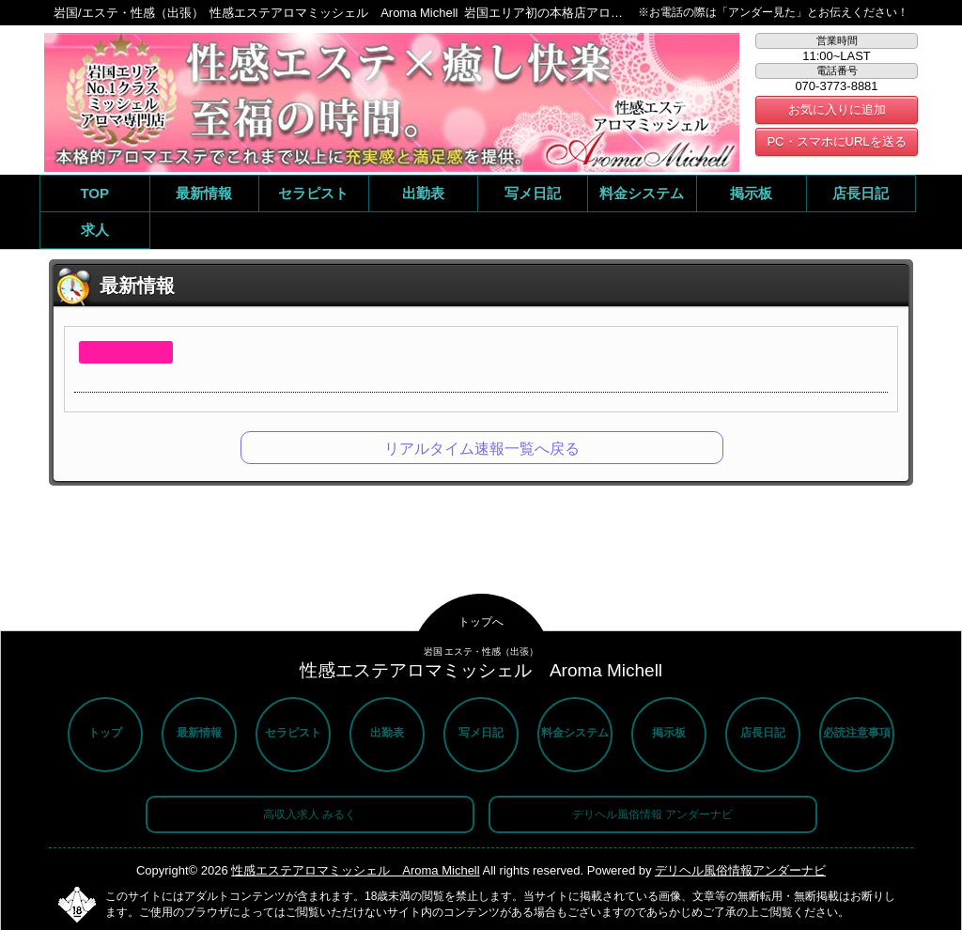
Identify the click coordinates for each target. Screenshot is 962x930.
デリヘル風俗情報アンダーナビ (740, 870)
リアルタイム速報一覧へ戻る (482, 449)
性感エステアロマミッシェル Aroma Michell (355, 870)
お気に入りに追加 (837, 109)
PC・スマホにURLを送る (836, 141)
